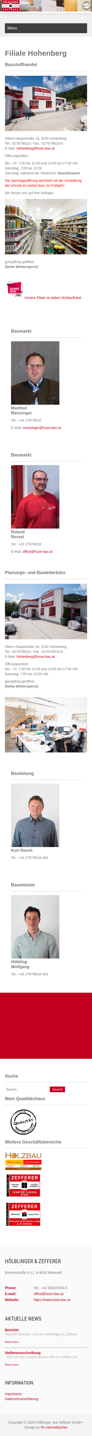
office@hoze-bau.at (37, 552)
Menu (12, 28)
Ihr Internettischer (54, 1427)
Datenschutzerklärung (21, 1399)
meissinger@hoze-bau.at (42, 428)
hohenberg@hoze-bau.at (35, 148)
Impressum (13, 1394)
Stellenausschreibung (22, 1353)
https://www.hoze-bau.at (52, 1300)
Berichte (12, 1330)
